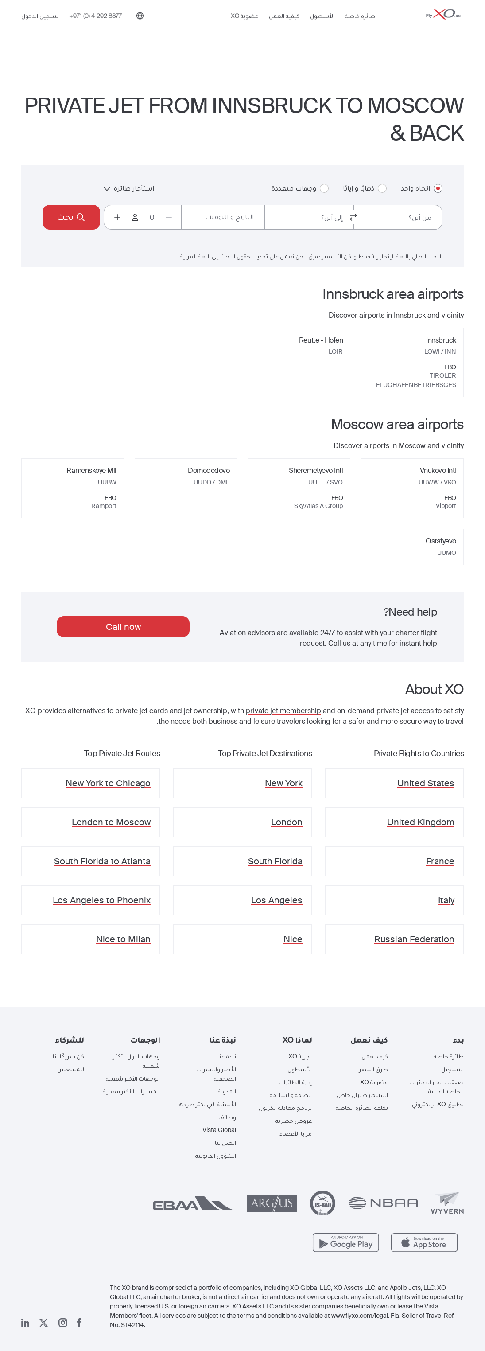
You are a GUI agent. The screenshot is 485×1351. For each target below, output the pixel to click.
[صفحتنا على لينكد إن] (25, 1323)
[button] (432, 1039)
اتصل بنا (225, 1143)
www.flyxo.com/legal (359, 1316)
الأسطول (322, 30)
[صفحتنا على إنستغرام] (62, 1322)
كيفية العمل (284, 30)
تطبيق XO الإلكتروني (438, 1104)
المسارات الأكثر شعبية (131, 1091)
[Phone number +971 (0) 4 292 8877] (95, 29)
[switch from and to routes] (353, 217)
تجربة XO (300, 1056)
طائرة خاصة (360, 30)
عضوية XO (244, 30)
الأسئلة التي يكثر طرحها (206, 1104)
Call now (123, 627)
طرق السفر (373, 1069)
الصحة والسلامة (291, 1095)
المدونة (227, 1091)
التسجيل (452, 1069)
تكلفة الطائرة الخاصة (362, 1108)
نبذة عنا (226, 1056)
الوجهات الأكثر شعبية (133, 1078)
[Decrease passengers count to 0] (168, 217)
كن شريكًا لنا (68, 1056)
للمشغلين (70, 1069)
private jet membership (283, 710)
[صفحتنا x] (43, 1323)
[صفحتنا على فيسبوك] (79, 1322)
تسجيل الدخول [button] (39, 30)
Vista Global (219, 1130)
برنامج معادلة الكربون (285, 1108)
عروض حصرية (293, 1121)
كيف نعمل (374, 1056)
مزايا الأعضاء (295, 1133)
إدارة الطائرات (295, 1082)
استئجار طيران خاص (362, 1095)
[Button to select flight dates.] (223, 217)
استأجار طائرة (129, 188)
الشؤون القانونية (215, 1156)
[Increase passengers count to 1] (117, 217)
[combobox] (398, 217)
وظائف (227, 1117)
